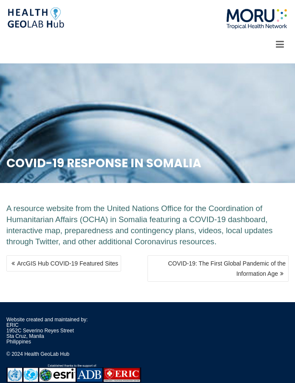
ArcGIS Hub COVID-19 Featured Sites (67, 263)
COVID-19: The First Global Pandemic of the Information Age (227, 268)
